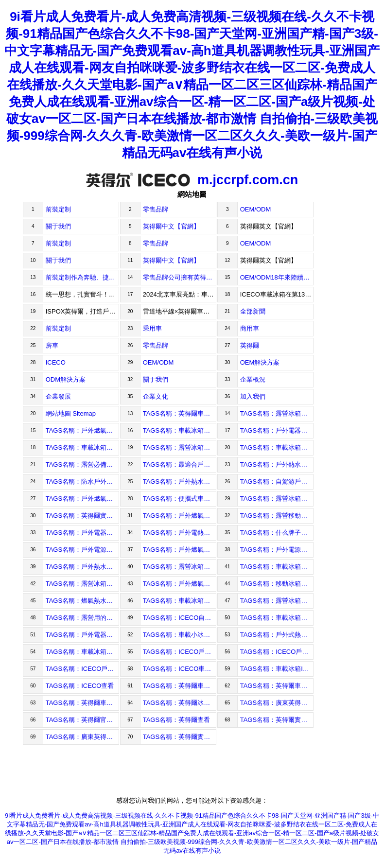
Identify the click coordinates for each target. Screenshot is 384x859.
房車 (52, 345)
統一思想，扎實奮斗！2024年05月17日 (82, 294)
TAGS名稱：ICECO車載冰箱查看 (179, 668)
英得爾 (249, 345)
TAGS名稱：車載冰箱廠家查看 (82, 651)
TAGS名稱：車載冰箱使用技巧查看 (82, 447)
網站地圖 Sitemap (71, 413)
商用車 (249, 328)
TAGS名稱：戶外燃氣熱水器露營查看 (179, 583)
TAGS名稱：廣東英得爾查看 (277, 702)
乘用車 (152, 328)
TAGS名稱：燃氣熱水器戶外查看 (82, 600)
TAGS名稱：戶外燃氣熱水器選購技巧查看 (82, 498)
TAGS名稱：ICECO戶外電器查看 (82, 668)
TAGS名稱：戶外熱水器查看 (82, 566)
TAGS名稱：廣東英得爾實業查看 (82, 736)
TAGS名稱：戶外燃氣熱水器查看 (179, 549)
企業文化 (155, 396)
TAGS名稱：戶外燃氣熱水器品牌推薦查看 (82, 430)
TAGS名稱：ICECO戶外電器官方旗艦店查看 (179, 651)
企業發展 (58, 396)
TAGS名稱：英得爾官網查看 (82, 719)
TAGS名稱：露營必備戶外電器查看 (82, 464)
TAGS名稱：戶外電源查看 (82, 549)
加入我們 (252, 396)
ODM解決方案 (66, 379)
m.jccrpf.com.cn (192, 180)
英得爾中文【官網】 (171, 226)
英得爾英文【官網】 (268, 226)
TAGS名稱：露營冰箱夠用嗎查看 (277, 498)
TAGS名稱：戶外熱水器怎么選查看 (179, 481)
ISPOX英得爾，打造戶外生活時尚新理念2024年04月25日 (82, 311)
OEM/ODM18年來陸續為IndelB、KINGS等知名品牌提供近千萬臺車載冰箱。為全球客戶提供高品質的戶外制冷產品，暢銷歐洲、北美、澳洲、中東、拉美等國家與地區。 (277, 277)
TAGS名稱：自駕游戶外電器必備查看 (277, 481)
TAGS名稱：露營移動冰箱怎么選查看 (277, 515)
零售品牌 (155, 209)
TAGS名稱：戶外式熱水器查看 (277, 634)
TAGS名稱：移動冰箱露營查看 (277, 583)
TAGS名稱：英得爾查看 (176, 719)
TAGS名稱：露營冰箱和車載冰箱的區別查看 (179, 447)
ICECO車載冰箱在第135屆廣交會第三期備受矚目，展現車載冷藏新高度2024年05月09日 (277, 294)
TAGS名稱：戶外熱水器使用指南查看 (277, 464)
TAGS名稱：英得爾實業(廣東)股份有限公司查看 (179, 736)
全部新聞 (252, 311)
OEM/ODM (255, 209)
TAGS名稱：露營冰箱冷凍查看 (82, 583)
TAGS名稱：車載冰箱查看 (277, 617)
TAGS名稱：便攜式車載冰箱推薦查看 (179, 498)
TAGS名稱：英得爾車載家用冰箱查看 (277, 685)
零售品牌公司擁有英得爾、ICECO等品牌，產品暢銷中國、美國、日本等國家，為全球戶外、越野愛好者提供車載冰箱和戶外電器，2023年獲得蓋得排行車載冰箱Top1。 (179, 277)
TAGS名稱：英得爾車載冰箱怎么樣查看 (179, 413)
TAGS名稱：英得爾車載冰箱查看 (82, 702)
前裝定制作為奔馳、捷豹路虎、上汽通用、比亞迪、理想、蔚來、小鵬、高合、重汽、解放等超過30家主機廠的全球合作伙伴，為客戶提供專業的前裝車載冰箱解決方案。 (82, 277)
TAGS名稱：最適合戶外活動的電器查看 (179, 464)
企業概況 (252, 379)
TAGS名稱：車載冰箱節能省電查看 (179, 430)
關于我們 (58, 226)
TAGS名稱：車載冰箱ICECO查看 (277, 668)
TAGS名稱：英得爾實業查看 (277, 719)
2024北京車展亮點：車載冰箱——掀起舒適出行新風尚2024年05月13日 (179, 294)
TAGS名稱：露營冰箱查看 (179, 566)
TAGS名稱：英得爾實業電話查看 (82, 515)
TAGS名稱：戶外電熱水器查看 (179, 532)
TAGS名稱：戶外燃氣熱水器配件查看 (179, 515)
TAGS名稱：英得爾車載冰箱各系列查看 (179, 685)
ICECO (56, 362)
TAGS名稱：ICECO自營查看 (179, 617)
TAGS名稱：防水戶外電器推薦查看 (82, 481)
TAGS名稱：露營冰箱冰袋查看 (277, 600)
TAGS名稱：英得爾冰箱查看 (179, 702)
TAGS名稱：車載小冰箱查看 (179, 634)
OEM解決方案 (260, 362)
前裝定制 (58, 209)
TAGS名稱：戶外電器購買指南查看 (277, 430)
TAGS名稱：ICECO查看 (80, 685)
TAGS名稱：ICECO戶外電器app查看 (277, 651)
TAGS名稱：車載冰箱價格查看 (179, 600)
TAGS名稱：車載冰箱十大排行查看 (277, 566)
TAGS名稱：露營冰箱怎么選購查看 (277, 413)
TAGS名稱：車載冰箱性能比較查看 (277, 447)
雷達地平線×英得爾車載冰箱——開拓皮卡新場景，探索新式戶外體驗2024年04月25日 (179, 311)
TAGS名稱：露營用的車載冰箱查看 (82, 617)
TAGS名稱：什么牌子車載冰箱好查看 (277, 532)
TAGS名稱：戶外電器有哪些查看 (82, 634)
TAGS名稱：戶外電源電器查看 (277, 549)
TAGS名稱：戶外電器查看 (82, 532)
